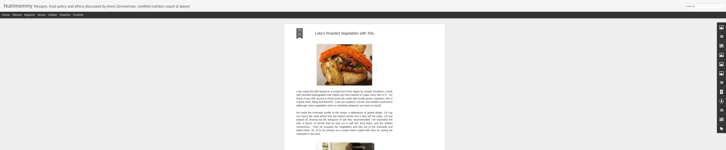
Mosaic (42, 14)
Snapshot (65, 14)
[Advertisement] (412, 85)
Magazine (29, 14)
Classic (6, 14)
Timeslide (78, 14)
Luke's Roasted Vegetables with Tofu (344, 33)
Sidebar (52, 14)
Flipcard (17, 14)
